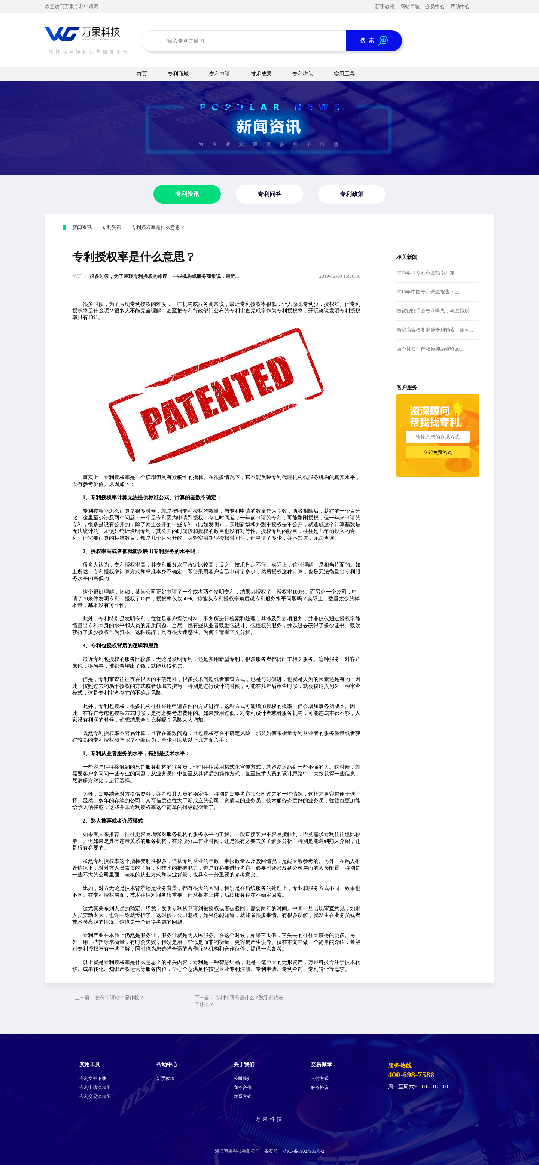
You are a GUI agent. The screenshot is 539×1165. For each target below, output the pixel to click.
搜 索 (374, 41)
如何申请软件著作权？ (119, 997)
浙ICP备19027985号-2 (303, 1151)
